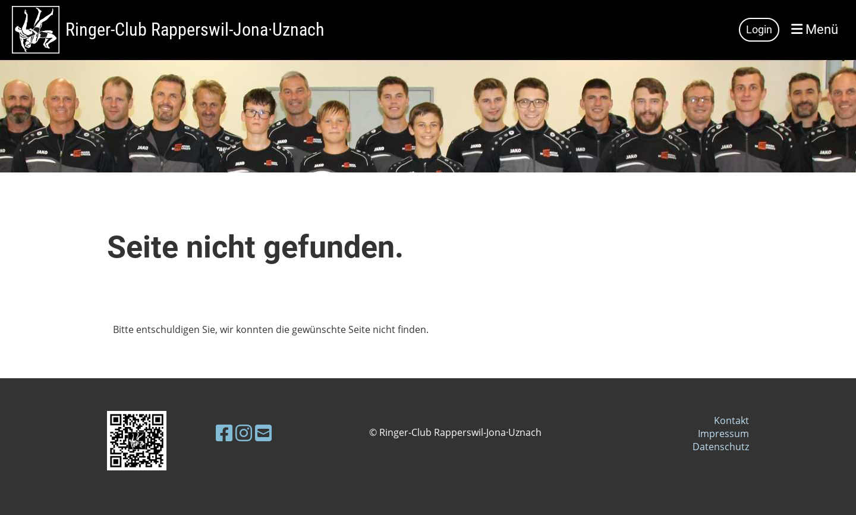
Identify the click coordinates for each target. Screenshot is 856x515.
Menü (814, 29)
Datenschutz (721, 446)
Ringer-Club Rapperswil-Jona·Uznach (194, 29)
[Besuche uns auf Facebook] (224, 432)
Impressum (723, 433)
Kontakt (731, 420)
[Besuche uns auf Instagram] (243, 432)
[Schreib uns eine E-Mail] (263, 432)
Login (759, 29)
